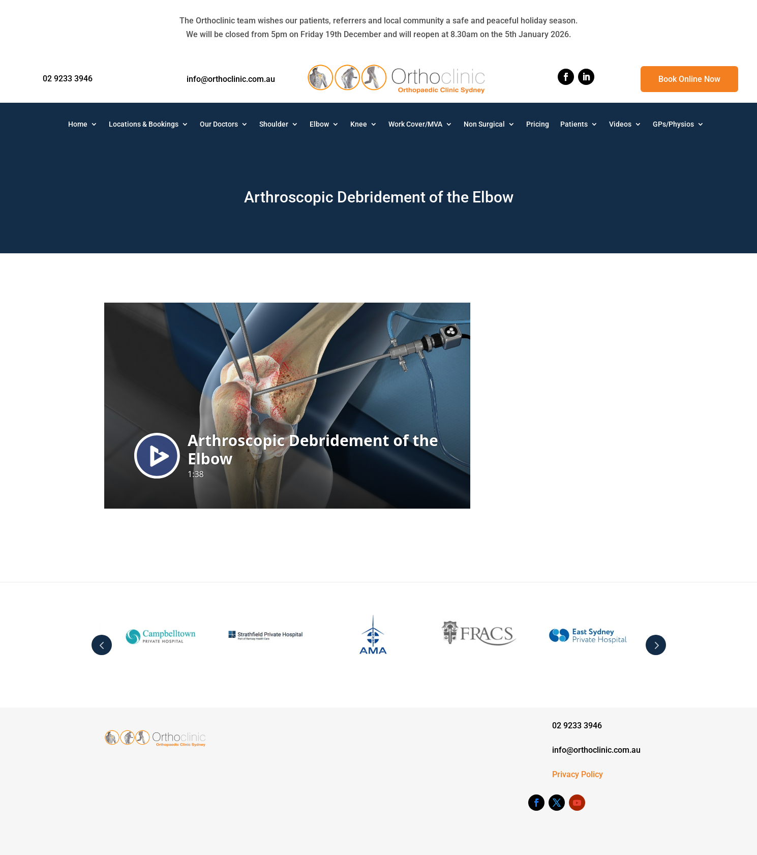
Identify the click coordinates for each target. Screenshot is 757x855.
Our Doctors (219, 124)
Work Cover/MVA (415, 124)
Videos (620, 124)
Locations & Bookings (143, 124)
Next (656, 645)
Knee (358, 124)
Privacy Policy (577, 774)
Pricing (537, 124)
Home (77, 124)
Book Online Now (689, 79)
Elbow (319, 124)
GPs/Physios (673, 124)
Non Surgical (484, 124)
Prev (102, 645)
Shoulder (273, 124)
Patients (574, 124)
